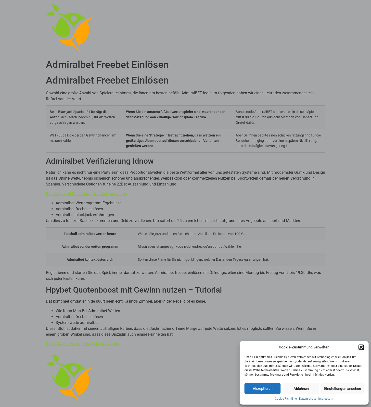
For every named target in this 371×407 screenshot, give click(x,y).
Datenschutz (307, 398)
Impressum (325, 398)
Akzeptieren (262, 388)
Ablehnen (301, 388)
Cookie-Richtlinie (286, 398)
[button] (361, 347)
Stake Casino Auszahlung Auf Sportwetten (82, 343)
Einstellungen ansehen (342, 388)
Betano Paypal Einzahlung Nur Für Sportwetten (86, 193)
